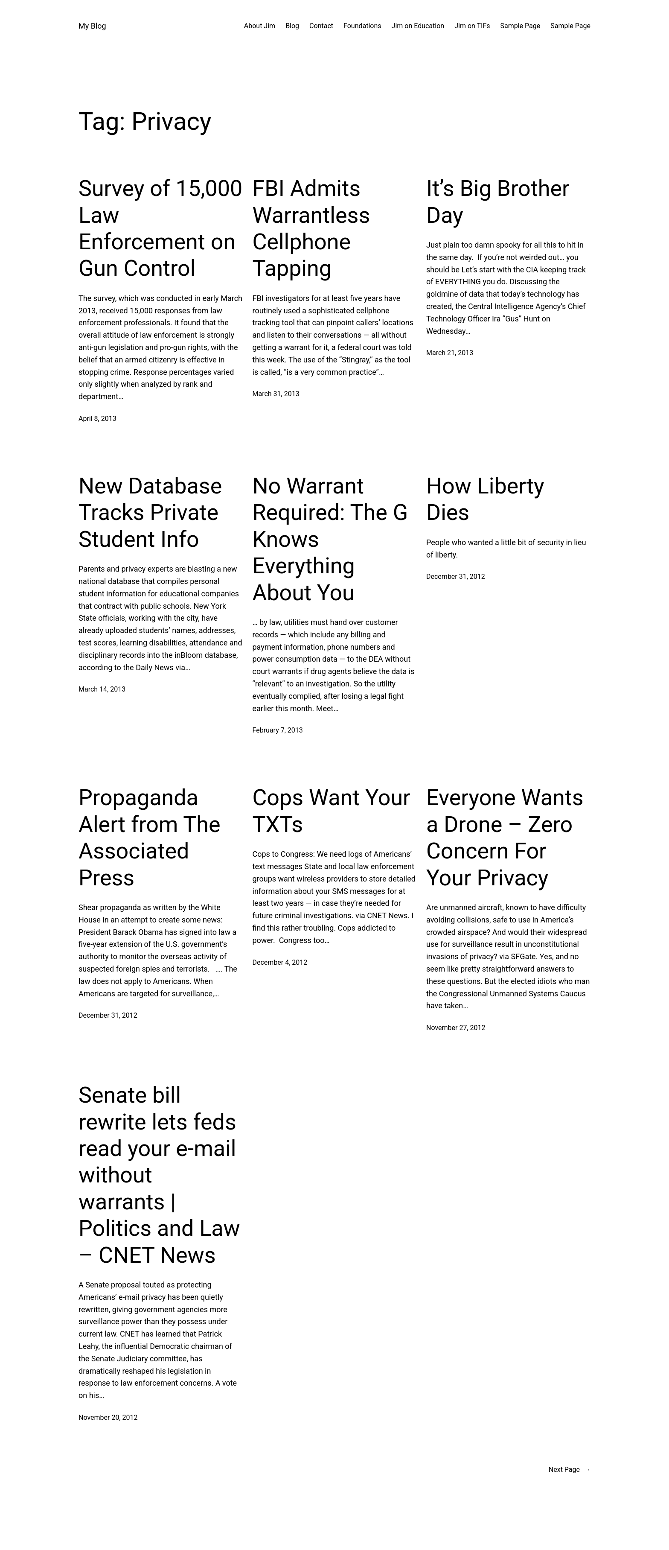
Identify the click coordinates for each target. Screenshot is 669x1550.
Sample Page (520, 26)
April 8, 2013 (97, 419)
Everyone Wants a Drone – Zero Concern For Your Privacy (505, 837)
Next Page (569, 1469)
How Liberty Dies (485, 499)
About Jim (259, 26)
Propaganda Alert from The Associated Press (150, 837)
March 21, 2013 (449, 353)
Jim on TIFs (472, 26)
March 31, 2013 (276, 394)
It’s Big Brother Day (498, 201)
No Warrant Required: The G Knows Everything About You (330, 539)
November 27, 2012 (456, 1028)
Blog (292, 26)
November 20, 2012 (108, 1417)
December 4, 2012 (280, 962)
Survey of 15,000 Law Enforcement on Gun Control (160, 228)
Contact (321, 26)
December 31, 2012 (455, 576)
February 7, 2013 (278, 730)
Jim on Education (418, 26)
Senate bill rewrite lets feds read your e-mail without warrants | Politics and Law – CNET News (159, 1175)
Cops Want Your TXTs (331, 811)
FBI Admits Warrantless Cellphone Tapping (311, 228)
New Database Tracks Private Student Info (150, 512)
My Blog (92, 25)
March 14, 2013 (102, 689)
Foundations (362, 26)
